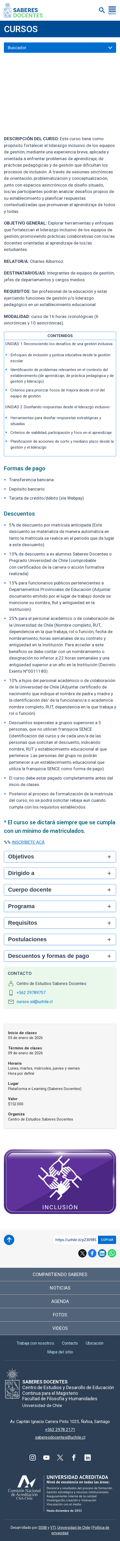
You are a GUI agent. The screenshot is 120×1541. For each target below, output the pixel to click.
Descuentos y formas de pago (48, 956)
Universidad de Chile (73, 1527)
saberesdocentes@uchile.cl (60, 1437)
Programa (21, 906)
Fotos (60, 1314)
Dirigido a (21, 873)
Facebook (92, 1253)
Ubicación (94, 1343)
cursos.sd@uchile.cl (35, 1001)
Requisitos (22, 923)
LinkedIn (102, 1253)
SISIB (42, 1527)
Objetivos (21, 856)
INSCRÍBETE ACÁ (28, 842)
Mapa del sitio (60, 1352)
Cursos (21, 29)
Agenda (60, 1301)
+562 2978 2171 (60, 1429)
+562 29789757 (31, 992)
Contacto (70, 1343)
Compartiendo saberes (60, 1274)
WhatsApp (112, 1253)
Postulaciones (27, 939)
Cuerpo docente (29, 889)
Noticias (60, 1288)
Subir (9, 1240)
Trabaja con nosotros (35, 1343)
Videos (60, 1328)
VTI (53, 1527)
